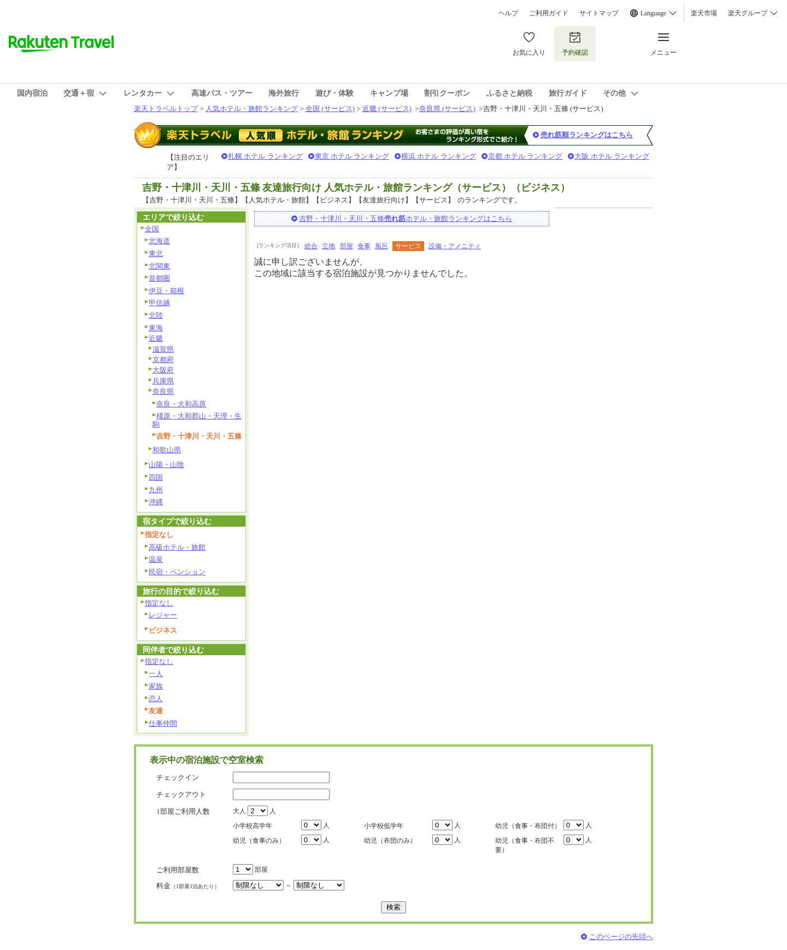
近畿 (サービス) (387, 108)
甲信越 (159, 303)
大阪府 (163, 370)
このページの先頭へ (621, 936)
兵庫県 (163, 381)
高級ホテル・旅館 (177, 547)
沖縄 (156, 502)
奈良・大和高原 (181, 404)
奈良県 (163, 391)
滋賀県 (163, 349)
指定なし (159, 603)
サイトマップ (599, 13)
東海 (156, 328)
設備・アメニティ (454, 246)
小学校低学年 (383, 826)
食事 (364, 246)
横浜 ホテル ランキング (438, 156)
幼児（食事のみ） (259, 840)
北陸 (156, 315)
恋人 (156, 699)
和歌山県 (166, 450)
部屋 (346, 246)
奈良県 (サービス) (447, 108)
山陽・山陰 (166, 465)
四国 (156, 477)
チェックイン (177, 777)
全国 (152, 229)
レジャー (163, 615)
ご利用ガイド (548, 13)
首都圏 (159, 278)
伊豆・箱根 (166, 291)
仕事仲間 (163, 723)
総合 (311, 246)
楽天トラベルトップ (166, 108)
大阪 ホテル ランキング (611, 156)
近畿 (156, 338)
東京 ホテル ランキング (352, 156)
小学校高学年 (252, 826)
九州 (156, 490)
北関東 (159, 266)
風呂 (381, 246)
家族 (156, 686)
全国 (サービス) (330, 108)
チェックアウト (181, 794)
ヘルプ (508, 13)
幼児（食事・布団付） (528, 826)
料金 (188, 886)
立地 (328, 246)
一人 (156, 673)
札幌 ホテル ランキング (265, 156)
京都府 (163, 359)
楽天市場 (704, 13)
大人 (239, 811)
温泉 (156, 559)
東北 (156, 253)
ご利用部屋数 (177, 870)
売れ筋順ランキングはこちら (587, 135)
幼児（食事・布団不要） (524, 845)
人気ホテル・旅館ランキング (251, 108)
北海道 (159, 241)
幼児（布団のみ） (390, 840)
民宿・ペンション (177, 572)
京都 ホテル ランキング (525, 156)
